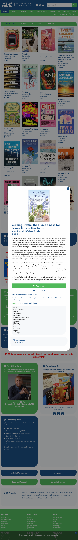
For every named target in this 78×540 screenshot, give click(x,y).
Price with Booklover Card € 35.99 (24, 294)
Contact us (15, 303)
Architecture (21, 343)
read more (39, 281)
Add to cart (39, 286)
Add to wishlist (39, 291)
